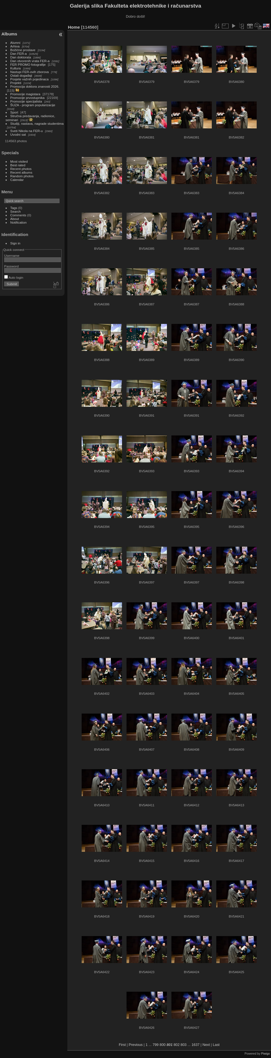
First (122, 1045)
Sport (14, 112)
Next (206, 1045)
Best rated (18, 165)
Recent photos (21, 169)
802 (177, 1045)
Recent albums (21, 172)
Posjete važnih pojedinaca (29, 79)
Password (11, 266)
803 (184, 1045)
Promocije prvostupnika (27, 97)
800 (163, 1045)
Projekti (15, 83)
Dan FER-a (18, 53)
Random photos (22, 176)
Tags (13, 208)
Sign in (15, 243)
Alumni (15, 42)
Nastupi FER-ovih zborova (29, 72)
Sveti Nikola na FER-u (26, 131)
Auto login (13, 277)
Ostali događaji (21, 75)
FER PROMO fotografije (28, 64)
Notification (18, 222)
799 (156, 1045)
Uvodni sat (18, 134)
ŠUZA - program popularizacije (32, 105)
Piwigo (265, 1053)
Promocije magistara (25, 94)
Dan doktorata (20, 57)
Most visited (19, 161)
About (14, 219)
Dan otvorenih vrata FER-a (30, 61)
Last (216, 1045)
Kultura (15, 68)
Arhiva (15, 46)
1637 (195, 1045)
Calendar (17, 179)
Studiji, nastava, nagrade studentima (37, 123)
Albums (9, 33)
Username (11, 255)
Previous (136, 1045)
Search (15, 211)
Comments (18, 215)
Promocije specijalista (26, 101)
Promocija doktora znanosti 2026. (34, 86)
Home (74, 27)
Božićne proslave (23, 50)
